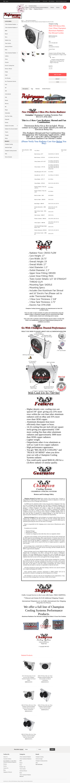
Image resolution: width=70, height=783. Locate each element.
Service (57, 7)
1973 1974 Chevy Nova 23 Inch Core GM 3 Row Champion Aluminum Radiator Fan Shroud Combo (28, 678)
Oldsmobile (7, 113)
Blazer (6, 33)
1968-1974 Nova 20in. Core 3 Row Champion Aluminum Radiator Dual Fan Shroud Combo (28, 736)
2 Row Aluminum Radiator (10, 24)
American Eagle (8, 147)
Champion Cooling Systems (11, 150)
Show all (21, 776)
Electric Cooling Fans (9, 65)
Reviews (38, 88)
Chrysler (7, 62)
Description (25, 88)
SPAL (6, 153)
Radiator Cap (8, 40)
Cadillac (7, 56)
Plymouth (7, 119)
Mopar (6, 109)
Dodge (6, 71)
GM (5, 87)
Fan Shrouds (7, 78)
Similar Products (46, 88)
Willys (6, 138)
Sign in (57, 1)
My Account (45, 1)
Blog (31, 9)
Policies (52, 7)
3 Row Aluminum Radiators (11, 27)
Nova (6, 37)
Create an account (63, 1)
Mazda (6, 100)
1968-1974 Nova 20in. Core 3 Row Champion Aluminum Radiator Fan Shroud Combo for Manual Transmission (45, 678)
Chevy (6, 59)
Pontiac (6, 122)
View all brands (8, 157)
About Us (5, 756)
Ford (6, 84)
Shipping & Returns (38, 9)
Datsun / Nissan (8, 68)
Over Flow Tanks (8, 116)
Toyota (6, 132)
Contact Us (5, 768)
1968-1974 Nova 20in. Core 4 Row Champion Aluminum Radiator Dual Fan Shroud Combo (45, 706)
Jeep (6, 97)
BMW (6, 30)
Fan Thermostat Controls (10, 81)
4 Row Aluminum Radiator (10, 52)
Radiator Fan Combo (9, 125)
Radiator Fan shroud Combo (11, 129)
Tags (32, 88)
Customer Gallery (33, 6)
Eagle (6, 75)
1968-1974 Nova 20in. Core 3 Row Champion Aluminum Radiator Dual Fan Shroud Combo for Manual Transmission (28, 707)
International (8, 94)
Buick (6, 49)
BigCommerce (30, 781)
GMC (6, 90)
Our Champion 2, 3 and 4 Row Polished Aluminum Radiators (35, 7)
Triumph (6, 135)
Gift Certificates (51, 1)
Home (22, 20)
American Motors (8, 46)
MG (5, 106)
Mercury (6, 103)
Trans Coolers (8, 43)
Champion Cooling (9, 144)
